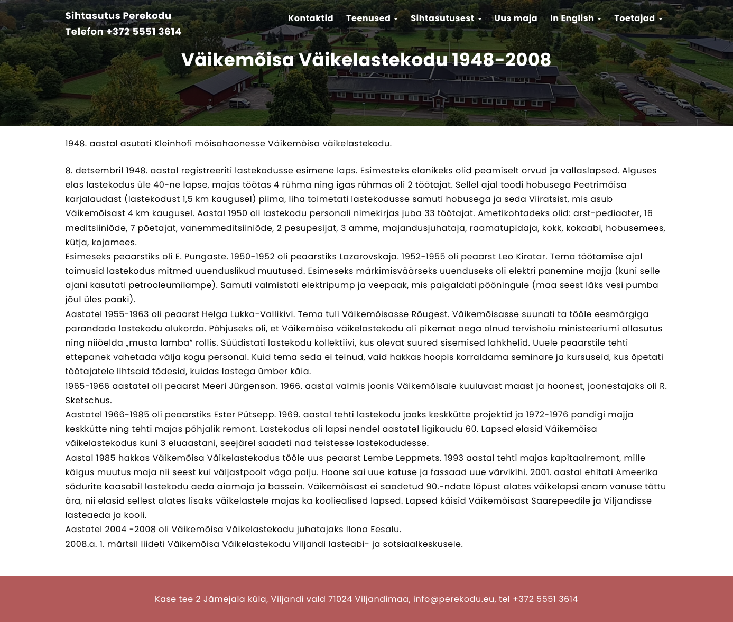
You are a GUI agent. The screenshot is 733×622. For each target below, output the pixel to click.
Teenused (372, 18)
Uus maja (515, 18)
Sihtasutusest (446, 18)
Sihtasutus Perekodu (119, 16)
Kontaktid (310, 18)
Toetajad (638, 18)
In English (575, 18)
